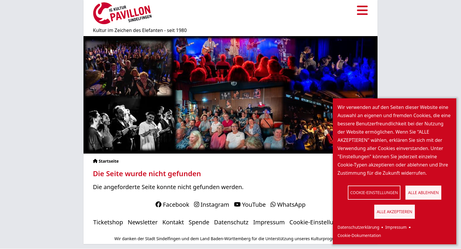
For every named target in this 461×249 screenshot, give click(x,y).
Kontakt (173, 222)
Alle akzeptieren (394, 211)
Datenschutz (231, 222)
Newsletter (143, 222)
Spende (199, 222)
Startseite (108, 161)
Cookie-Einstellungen (374, 192)
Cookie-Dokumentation (359, 235)
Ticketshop (108, 222)
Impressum (396, 227)
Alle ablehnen (423, 192)
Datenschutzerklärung (358, 227)
